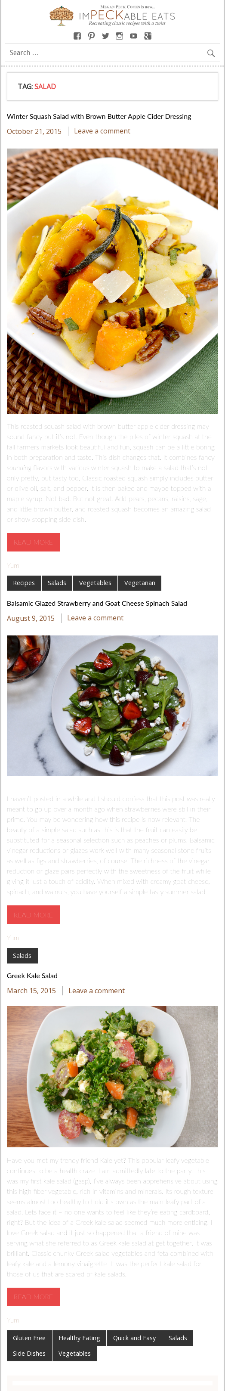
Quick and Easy (134, 1338)
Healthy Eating (79, 1338)
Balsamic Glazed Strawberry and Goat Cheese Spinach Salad (97, 603)
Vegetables (95, 583)
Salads (57, 583)
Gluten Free (29, 1338)
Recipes (24, 583)
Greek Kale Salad (32, 975)
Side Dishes (29, 1353)
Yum (13, 565)
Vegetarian (139, 583)
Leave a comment (102, 131)
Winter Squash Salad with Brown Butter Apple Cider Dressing (99, 116)
